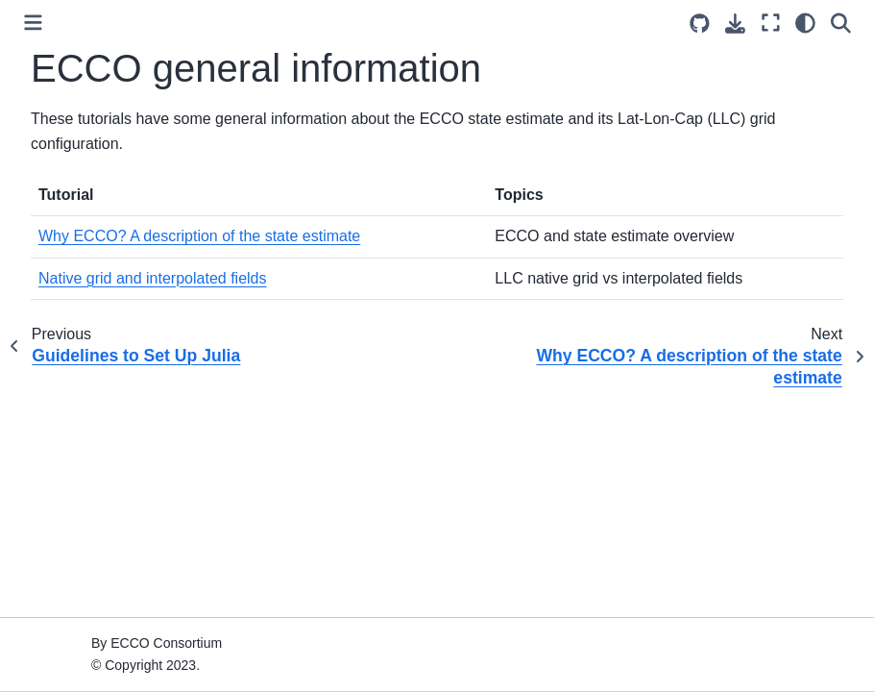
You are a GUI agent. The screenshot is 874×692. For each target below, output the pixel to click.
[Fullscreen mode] (771, 22)
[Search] (841, 22)
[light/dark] (805, 22)
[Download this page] (735, 23)
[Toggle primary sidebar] (33, 22)
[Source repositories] (699, 23)
